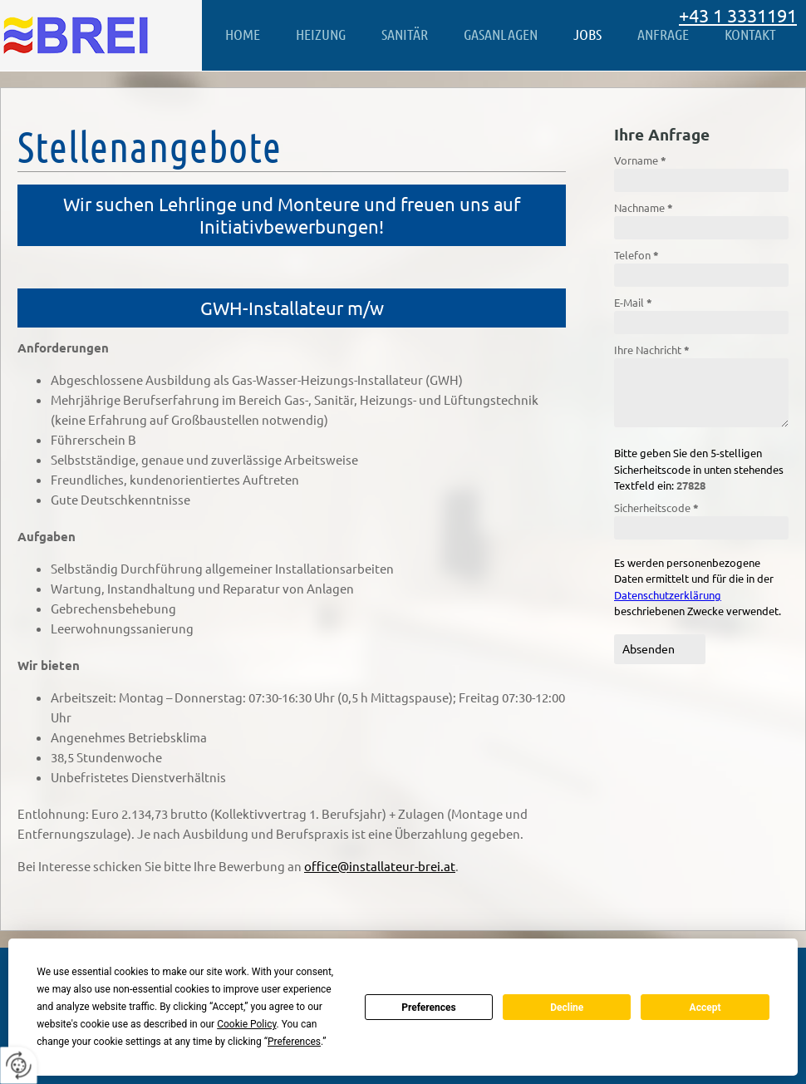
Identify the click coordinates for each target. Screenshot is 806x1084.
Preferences (428, 1007)
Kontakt (750, 34)
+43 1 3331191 (738, 15)
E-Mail (633, 302)
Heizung (321, 34)
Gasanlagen (501, 34)
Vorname (640, 160)
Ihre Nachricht (652, 349)
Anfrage (663, 34)
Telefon (636, 255)
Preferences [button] (294, 1041)
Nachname (643, 207)
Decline (566, 1007)
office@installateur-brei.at (379, 866)
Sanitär (404, 34)
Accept (705, 1007)
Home (242, 34)
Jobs (587, 34)
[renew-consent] (18, 1065)
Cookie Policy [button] (246, 1024)
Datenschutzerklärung (667, 595)
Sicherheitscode (656, 507)
